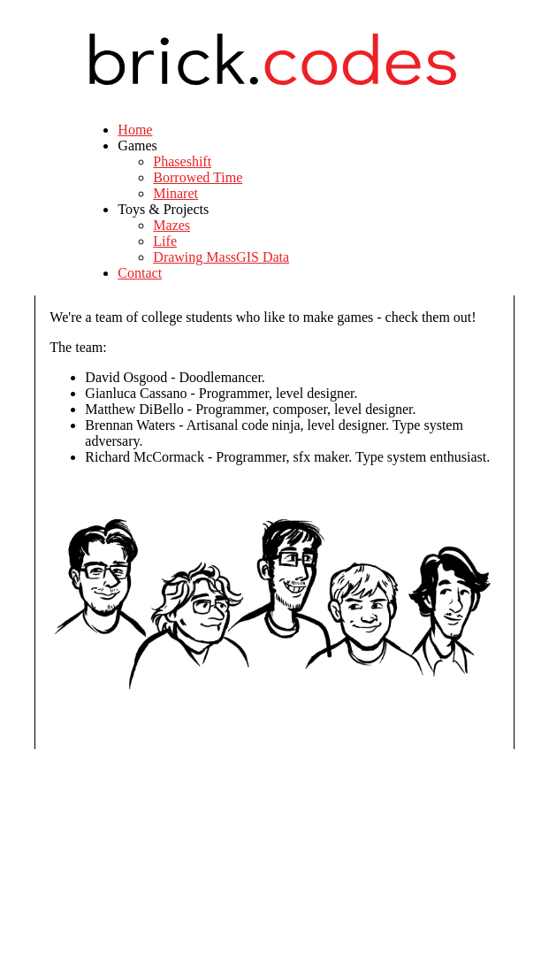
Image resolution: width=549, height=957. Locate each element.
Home (135, 129)
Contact (140, 272)
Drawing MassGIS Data (221, 256)
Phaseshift (182, 161)
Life (165, 241)
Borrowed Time (197, 177)
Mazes (171, 225)
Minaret (175, 193)
